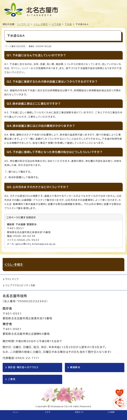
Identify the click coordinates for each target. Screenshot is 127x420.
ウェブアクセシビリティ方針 (20, 285)
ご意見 (12, 379)
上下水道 (56, 24)
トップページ (23, 24)
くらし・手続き (41, 24)
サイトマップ (12, 279)
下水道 (68, 24)
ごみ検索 (111, 412)
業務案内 (75, 367)
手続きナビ (79, 412)
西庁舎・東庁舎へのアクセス (23, 367)
